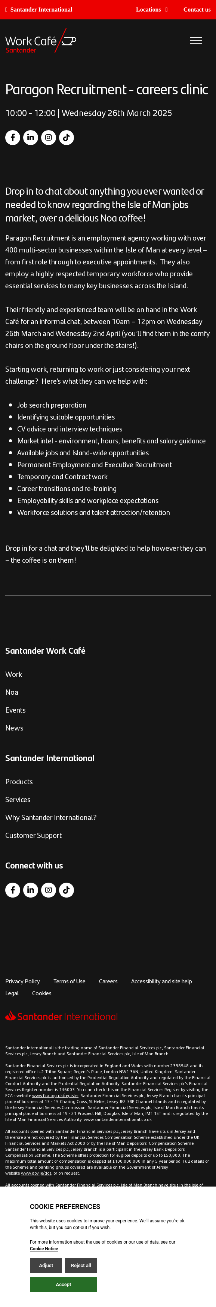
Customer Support (33, 834)
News (14, 727)
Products (19, 781)
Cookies (42, 993)
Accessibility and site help (161, 981)
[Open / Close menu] (196, 40)
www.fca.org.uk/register (55, 1095)
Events (15, 709)
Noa (11, 691)
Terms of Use (69, 981)
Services (18, 799)
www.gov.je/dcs (36, 1172)
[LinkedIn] (30, 137)
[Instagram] (48, 137)
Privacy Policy (22, 981)
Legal (12, 993)
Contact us (197, 9)
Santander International (38, 9)
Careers (108, 981)
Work (13, 673)
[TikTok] (66, 137)
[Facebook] (12, 137)
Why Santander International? (51, 816)
